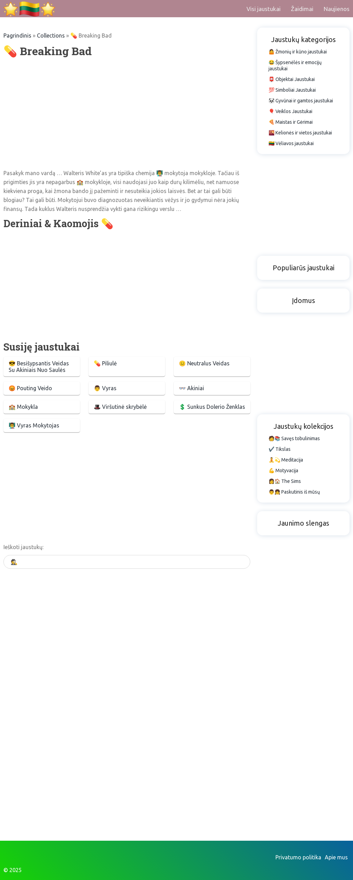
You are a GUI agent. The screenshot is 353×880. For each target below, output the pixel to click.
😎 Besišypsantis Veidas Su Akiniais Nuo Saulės (39, 366)
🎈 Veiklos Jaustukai (290, 111)
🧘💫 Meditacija (286, 460)
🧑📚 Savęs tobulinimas (294, 438)
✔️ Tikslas (280, 449)
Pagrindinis (17, 35)
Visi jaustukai (263, 9)
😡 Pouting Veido (30, 388)
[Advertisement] (126, 113)
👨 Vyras (105, 388)
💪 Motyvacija (283, 470)
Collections (51, 35)
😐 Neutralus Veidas (204, 363)
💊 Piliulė (105, 363)
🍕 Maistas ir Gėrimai (291, 122)
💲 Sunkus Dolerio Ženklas (212, 407)
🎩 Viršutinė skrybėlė (120, 407)
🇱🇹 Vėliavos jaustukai (291, 143)
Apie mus (336, 857)
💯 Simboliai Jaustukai (292, 90)
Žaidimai (302, 9)
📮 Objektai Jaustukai (292, 79)
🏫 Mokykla (23, 407)
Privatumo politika (298, 857)
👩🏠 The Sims (285, 481)
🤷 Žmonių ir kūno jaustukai (298, 51)
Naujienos (337, 9)
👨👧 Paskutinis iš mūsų (294, 492)
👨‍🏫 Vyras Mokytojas (34, 425)
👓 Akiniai (191, 388)
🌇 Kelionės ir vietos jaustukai (300, 132)
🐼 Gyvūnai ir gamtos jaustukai (301, 100)
